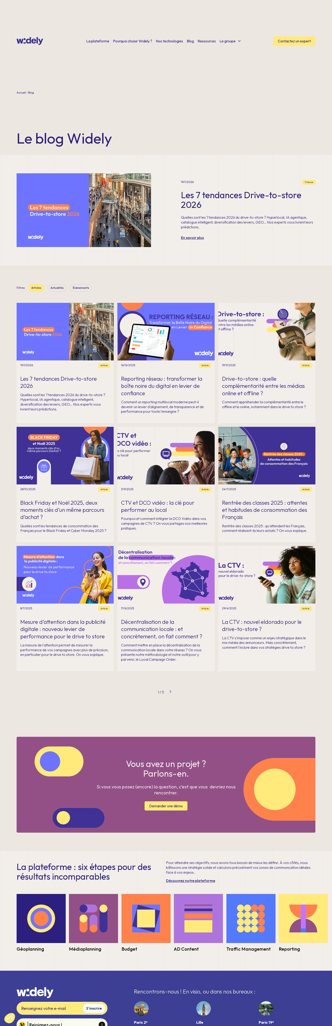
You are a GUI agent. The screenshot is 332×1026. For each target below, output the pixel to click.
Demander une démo (166, 806)
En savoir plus (192, 237)
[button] (9, 1018)
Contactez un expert (294, 41)
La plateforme (97, 41)
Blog (190, 41)
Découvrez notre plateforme (190, 880)
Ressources (207, 41)
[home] (30, 41)
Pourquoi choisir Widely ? (132, 41)
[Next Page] (170, 692)
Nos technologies (169, 41)
